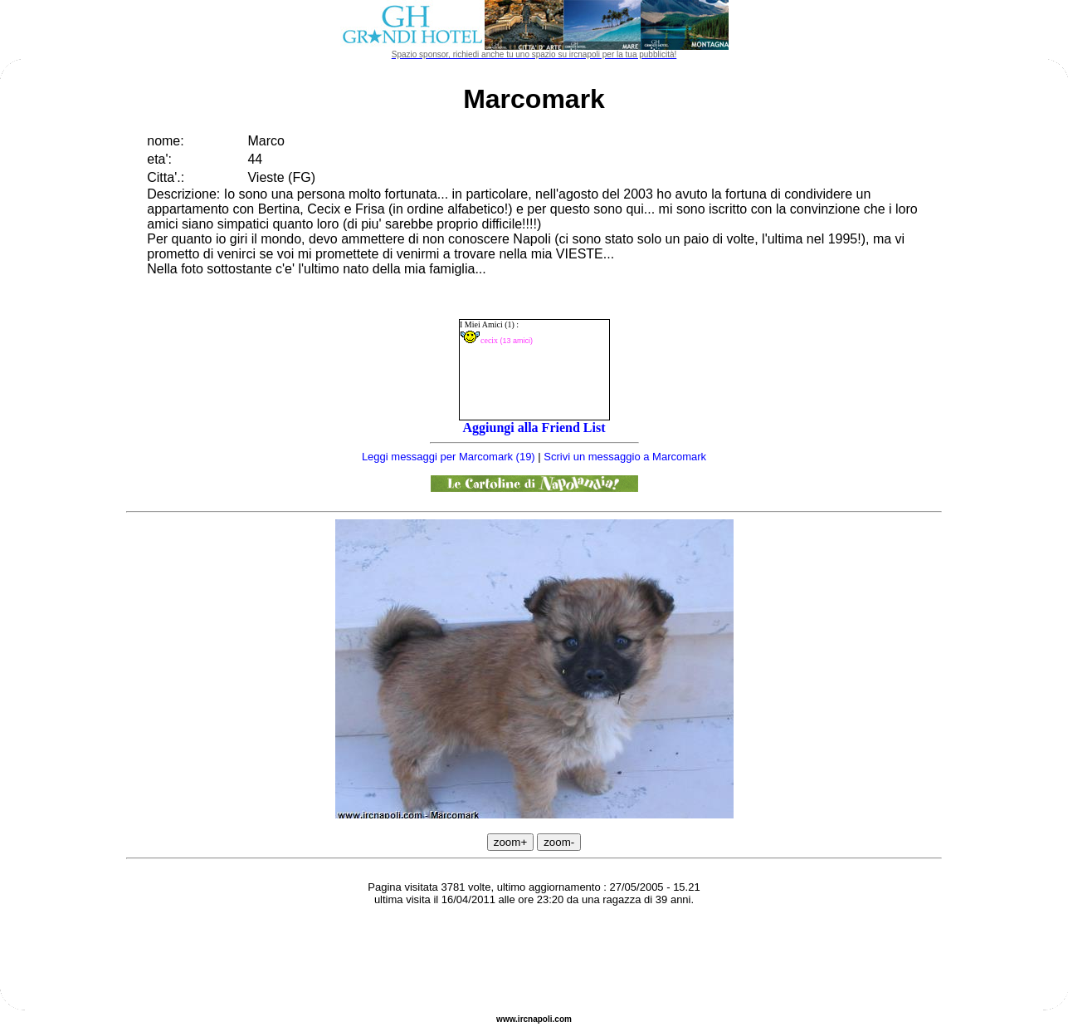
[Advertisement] (534, 960)
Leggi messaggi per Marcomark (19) (448, 456)
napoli (540, 1019)
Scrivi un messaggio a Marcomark (625, 456)
